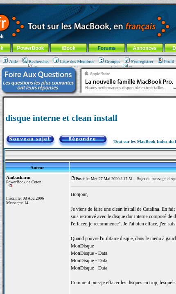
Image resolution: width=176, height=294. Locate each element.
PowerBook (30, 48)
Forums (106, 48)
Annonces (144, 48)
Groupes (109, 61)
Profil (166, 61)
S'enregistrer (139, 61)
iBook (68, 48)
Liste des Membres (74, 61)
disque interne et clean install (61, 118)
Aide (10, 61)
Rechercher (36, 61)
